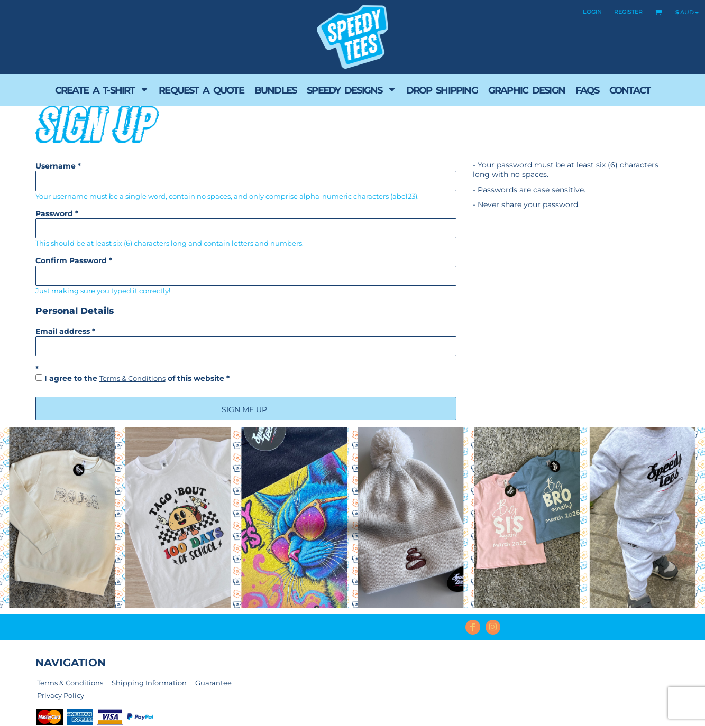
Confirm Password (71, 260)
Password (54, 213)
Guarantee (213, 682)
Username (55, 166)
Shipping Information (149, 682)
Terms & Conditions (132, 378)
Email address (62, 331)
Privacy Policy (60, 695)
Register (628, 11)
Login (592, 11)
